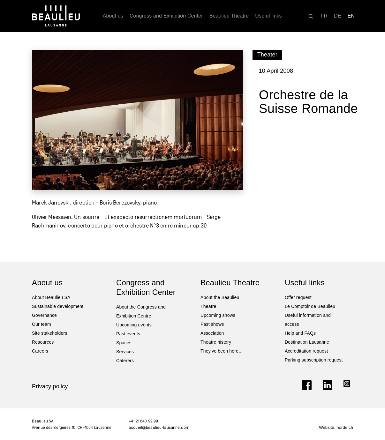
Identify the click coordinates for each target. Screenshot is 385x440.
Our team (41, 324)
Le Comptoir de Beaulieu (310, 306)
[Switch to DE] (337, 16)
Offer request (298, 297)
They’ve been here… (221, 351)
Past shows (212, 324)
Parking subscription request (314, 359)
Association (212, 333)
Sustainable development (57, 306)
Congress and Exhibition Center (166, 16)
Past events (128, 333)
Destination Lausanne (307, 342)
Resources (43, 342)
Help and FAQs (300, 333)
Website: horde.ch (336, 427)
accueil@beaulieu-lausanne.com (159, 427)
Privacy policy (50, 386)
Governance (44, 315)
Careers (40, 351)
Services (125, 351)
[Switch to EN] (351, 16)
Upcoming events (134, 324)
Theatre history (215, 342)
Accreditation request (306, 351)
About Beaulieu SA (51, 297)
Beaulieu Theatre (229, 16)
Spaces (124, 342)
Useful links (268, 16)
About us (113, 16)
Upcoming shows (217, 315)
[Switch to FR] (324, 16)
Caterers (125, 360)
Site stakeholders (49, 333)
